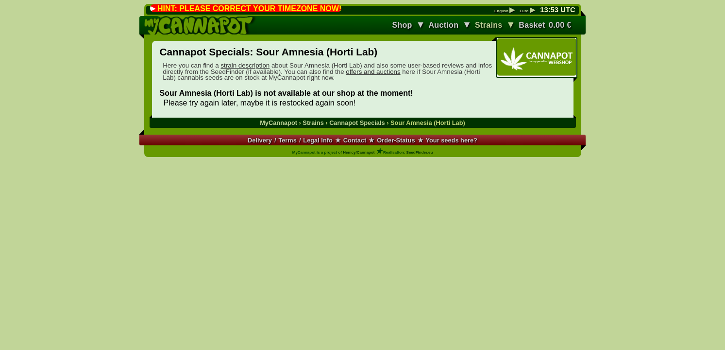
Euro (527, 11)
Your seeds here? (451, 140)
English (504, 11)
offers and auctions (373, 71)
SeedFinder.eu (419, 152)
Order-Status (396, 140)
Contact (355, 140)
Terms (287, 140)
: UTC (557, 10)
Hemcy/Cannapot (358, 152)
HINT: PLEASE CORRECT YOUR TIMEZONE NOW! (249, 8)
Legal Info (317, 140)
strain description (245, 65)
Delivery (260, 140)
